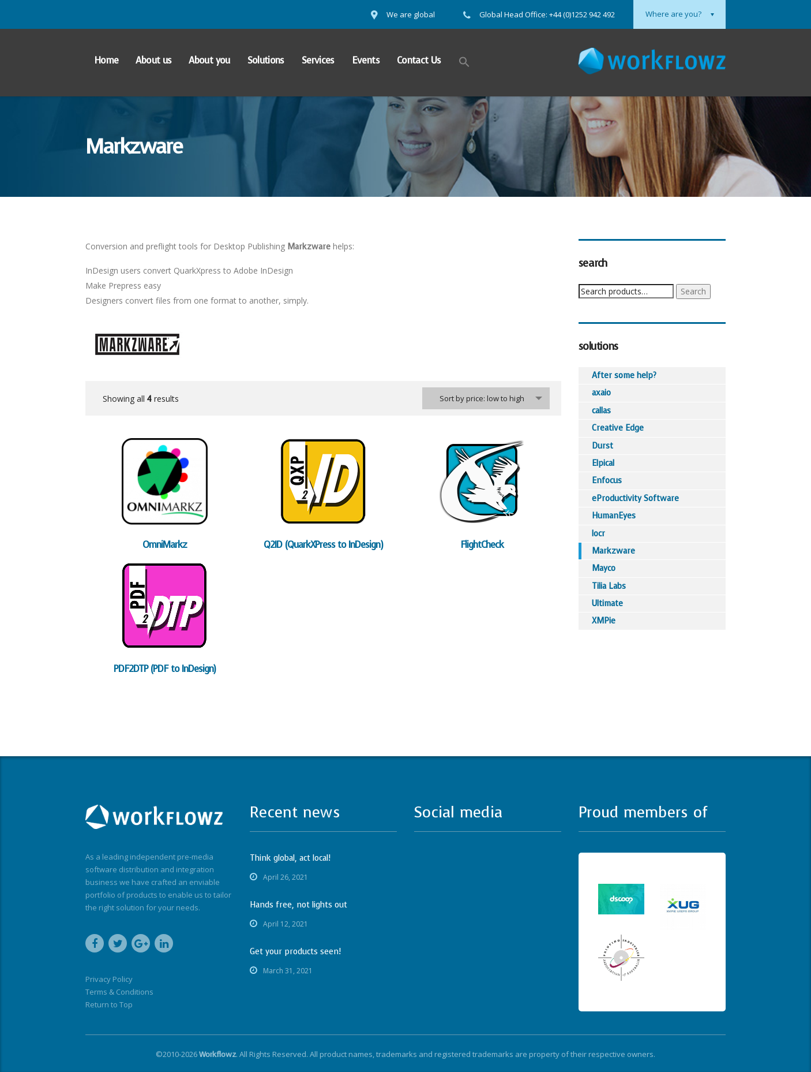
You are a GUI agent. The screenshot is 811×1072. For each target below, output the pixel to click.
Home (106, 60)
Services (318, 60)
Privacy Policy (109, 979)
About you (209, 60)
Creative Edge (618, 428)
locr (598, 533)
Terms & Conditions (119, 992)
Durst (602, 445)
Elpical (603, 463)
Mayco (603, 568)
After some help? (624, 375)
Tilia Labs (609, 586)
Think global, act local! (290, 858)
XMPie (603, 620)
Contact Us (419, 60)
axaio (601, 392)
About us (153, 60)
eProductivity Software (635, 498)
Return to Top (109, 1004)
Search (693, 291)
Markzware (613, 551)
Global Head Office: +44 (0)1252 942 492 (547, 14)
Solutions (265, 60)
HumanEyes (614, 515)
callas (601, 410)
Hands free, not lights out (298, 904)
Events (366, 60)
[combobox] (486, 398)
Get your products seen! (295, 951)
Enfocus (607, 480)
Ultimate (607, 603)
